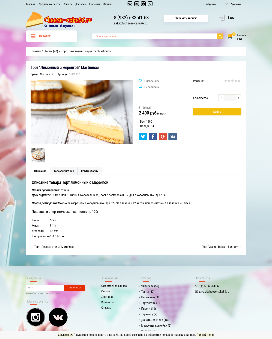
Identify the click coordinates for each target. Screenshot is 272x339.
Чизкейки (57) (150, 286)
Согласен (65, 335)
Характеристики (63, 171)
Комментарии (89, 171)
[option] (38, 155)
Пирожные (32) (150, 297)
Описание (40, 171)
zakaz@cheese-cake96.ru (130, 23)
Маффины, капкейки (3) (156, 325)
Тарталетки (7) (150, 303)
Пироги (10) (148, 308)
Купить (217, 111)
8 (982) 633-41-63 (131, 18)
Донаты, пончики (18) (155, 320)
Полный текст (205, 335)
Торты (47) (147, 291)
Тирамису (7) (149, 314)
